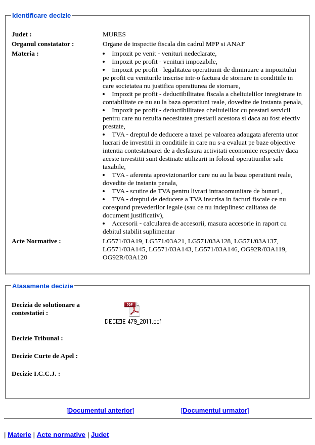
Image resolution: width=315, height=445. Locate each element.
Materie (19, 434)
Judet (100, 434)
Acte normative (61, 434)
